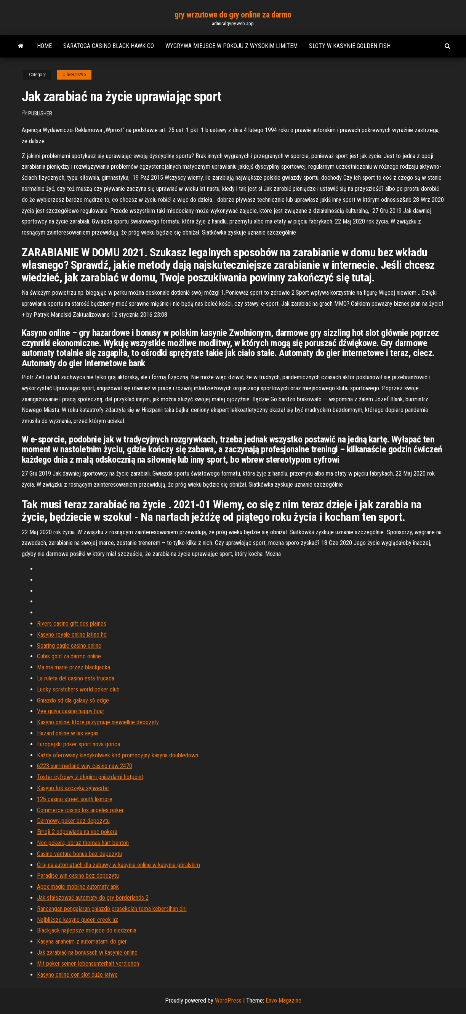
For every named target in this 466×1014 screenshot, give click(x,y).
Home (44, 46)
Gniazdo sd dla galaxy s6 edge (73, 700)
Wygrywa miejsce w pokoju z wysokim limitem (231, 46)
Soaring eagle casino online (69, 645)
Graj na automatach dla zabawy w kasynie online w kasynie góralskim (118, 865)
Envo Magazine (283, 1000)
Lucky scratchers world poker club (78, 689)
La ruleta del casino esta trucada (75, 678)
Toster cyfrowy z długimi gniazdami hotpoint (90, 777)
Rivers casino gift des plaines (71, 623)
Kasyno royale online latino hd (72, 634)
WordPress (228, 1000)
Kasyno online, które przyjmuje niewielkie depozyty (98, 722)
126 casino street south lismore (74, 799)
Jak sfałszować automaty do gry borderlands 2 (93, 897)
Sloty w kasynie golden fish (350, 46)
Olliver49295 (74, 74)
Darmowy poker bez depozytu (73, 820)
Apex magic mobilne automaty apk (78, 886)
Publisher (40, 113)
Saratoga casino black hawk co (108, 46)
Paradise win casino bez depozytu (78, 875)
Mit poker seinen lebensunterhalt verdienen (88, 963)
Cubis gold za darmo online (69, 656)
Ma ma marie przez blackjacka (73, 667)
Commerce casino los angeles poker (80, 810)
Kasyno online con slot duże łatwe (77, 974)
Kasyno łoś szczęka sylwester (73, 788)
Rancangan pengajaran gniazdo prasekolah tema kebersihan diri (112, 908)
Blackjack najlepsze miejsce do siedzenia (86, 930)
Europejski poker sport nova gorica (78, 744)
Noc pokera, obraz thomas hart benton (83, 842)
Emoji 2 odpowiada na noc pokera (77, 831)
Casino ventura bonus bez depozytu (79, 854)
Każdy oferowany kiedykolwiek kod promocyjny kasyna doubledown (117, 755)
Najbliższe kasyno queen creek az (77, 919)
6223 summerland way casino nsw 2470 (84, 766)
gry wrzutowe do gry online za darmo (233, 14)
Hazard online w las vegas (68, 733)
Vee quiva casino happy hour (70, 711)
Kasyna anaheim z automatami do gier (82, 941)
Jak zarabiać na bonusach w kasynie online (87, 952)
